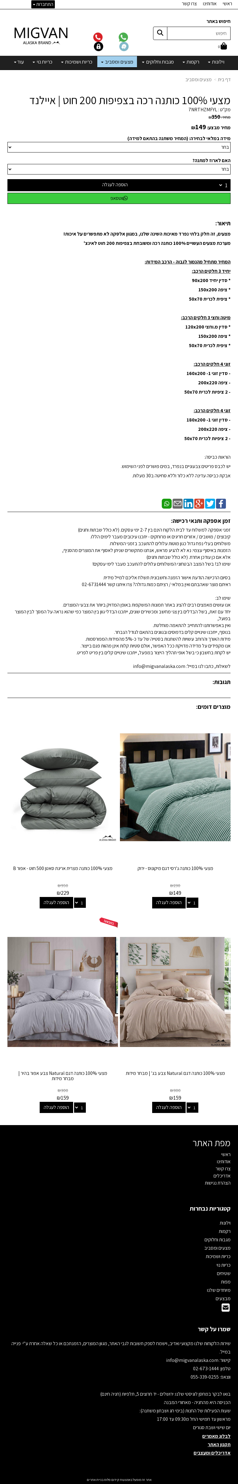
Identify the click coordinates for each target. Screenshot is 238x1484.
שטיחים (224, 1273)
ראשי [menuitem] (227, 3)
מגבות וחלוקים (218, 1239)
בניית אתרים (95, 1479)
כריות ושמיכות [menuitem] (76, 61)
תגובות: (222, 682)
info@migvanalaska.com (192, 1360)
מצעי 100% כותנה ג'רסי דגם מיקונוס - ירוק (175, 868)
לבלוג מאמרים (216, 1436)
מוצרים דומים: (213, 707)
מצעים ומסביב (198, 79)
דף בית (224, 79)
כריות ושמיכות (218, 1256)
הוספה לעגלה (115, 184)
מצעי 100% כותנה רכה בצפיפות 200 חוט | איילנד (130, 100)
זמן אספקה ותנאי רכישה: (201, 521)
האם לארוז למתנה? (211, 160)
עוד (19, 61)
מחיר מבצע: (219, 127)
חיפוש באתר (218, 21)
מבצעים (223, 1298)
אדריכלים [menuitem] (222, 1176)
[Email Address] (226, 1309)
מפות (226, 1282)
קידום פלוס (111, 1479)
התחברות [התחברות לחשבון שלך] (43, 4)
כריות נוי (224, 1265)
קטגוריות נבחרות (210, 1208)
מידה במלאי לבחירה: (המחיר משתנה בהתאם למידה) (179, 138)
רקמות (225, 1231)
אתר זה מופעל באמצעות (119, 1479)
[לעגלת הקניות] (222, 46)
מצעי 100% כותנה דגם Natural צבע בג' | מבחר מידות (175, 1073)
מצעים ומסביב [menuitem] (117, 61)
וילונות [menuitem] (216, 61)
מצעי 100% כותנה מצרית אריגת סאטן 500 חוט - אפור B (62, 868)
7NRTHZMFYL (202, 109)
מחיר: (220, 117)
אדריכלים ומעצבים (212, 1453)
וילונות (225, 1223)
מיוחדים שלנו (219, 1290)
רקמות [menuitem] (191, 61)
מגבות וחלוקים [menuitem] (158, 61)
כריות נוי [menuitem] (42, 61)
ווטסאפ (119, 198)
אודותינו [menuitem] (210, 3)
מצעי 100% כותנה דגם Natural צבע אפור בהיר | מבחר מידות (62, 1076)
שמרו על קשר (214, 1329)
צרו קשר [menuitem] (189, 3)
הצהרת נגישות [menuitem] (218, 1183)
